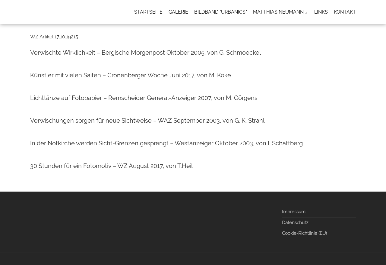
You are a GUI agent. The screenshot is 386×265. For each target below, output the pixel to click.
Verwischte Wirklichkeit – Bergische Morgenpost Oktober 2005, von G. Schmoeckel (145, 52)
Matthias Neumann (278, 12)
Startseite (148, 12)
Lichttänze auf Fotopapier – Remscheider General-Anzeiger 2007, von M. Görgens (144, 98)
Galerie (178, 12)
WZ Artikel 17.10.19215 (54, 37)
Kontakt (345, 12)
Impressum (293, 212)
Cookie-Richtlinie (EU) (304, 233)
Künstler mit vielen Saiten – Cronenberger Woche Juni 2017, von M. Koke (130, 75)
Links (321, 12)
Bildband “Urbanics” (220, 12)
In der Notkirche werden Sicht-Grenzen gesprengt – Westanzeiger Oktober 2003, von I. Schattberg (166, 143)
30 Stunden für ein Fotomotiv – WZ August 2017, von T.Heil (111, 166)
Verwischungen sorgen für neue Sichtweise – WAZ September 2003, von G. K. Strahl (147, 120)
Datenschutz (295, 222)
